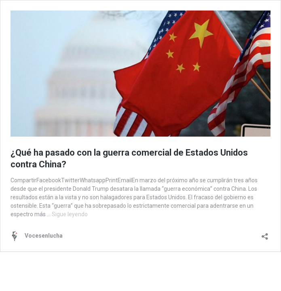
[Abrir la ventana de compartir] (264, 234)
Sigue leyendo (70, 214)
